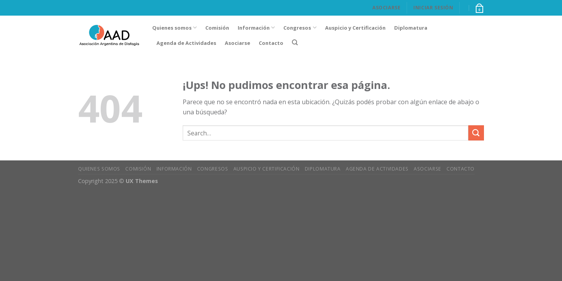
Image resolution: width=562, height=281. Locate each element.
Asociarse (386, 7)
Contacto (271, 42)
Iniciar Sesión (433, 7)
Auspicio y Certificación (355, 27)
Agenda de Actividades (186, 42)
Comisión (217, 27)
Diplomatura (410, 27)
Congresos (299, 27)
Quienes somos (174, 27)
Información (256, 27)
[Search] (295, 42)
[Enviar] (476, 132)
